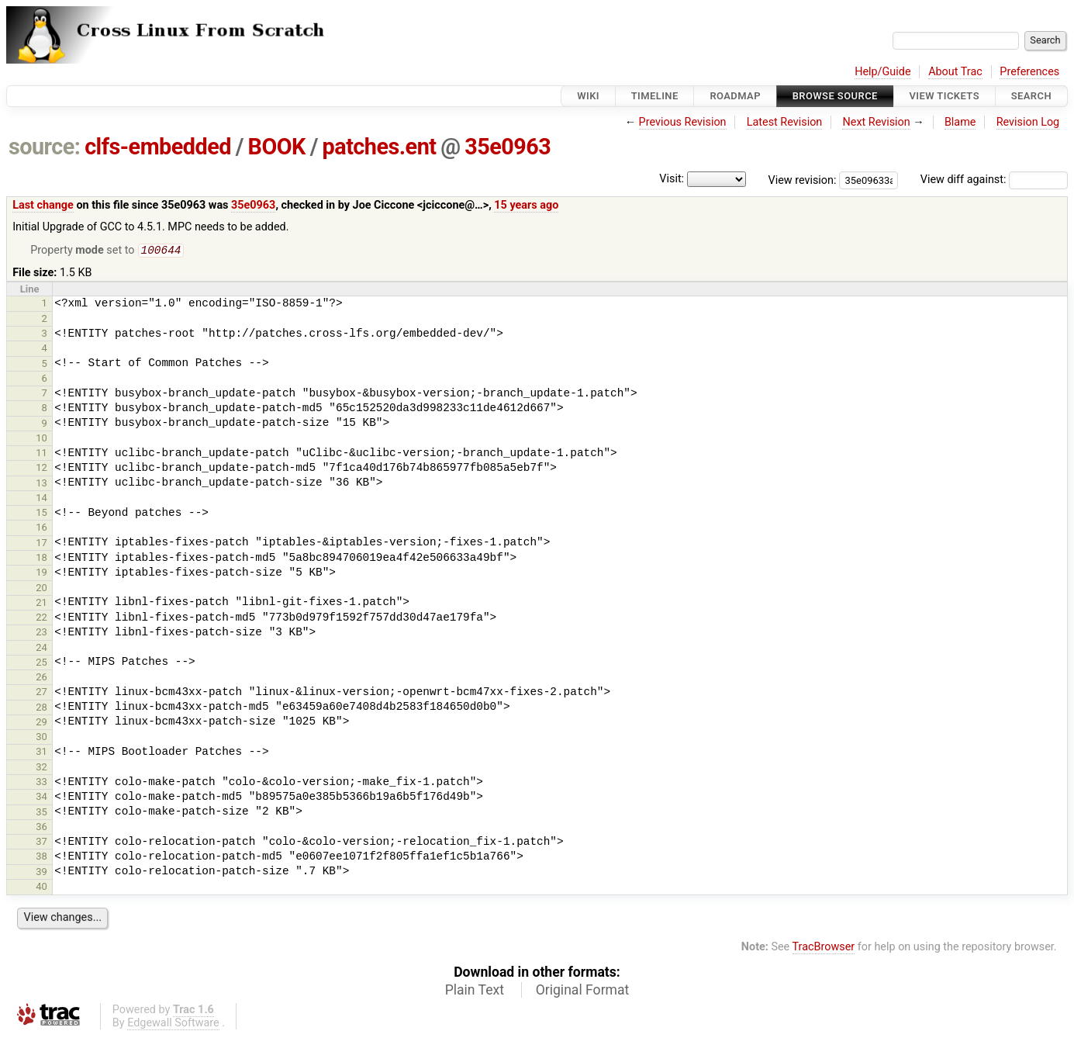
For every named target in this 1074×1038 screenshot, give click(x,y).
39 (41, 873)
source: (45, 146)
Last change (43, 205)
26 (41, 678)
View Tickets (944, 96)
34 (41, 798)
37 (41, 843)
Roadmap (735, 96)
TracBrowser (824, 948)
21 (41, 604)
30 (41, 738)
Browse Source (835, 96)
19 (41, 574)
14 (41, 499)
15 (41, 514)
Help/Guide (882, 71)
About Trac (955, 71)
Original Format (583, 991)
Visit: (671, 178)
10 (41, 439)
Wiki (588, 96)
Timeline (655, 96)
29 (41, 723)
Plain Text (474, 991)
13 (41, 484)
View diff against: (994, 179)
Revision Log (1028, 122)
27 (41, 693)
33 (41, 783)
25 (41, 664)
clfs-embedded (158, 146)
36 (41, 828)
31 (41, 753)
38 (41, 857)
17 (41, 544)
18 (41, 559)
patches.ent (380, 146)
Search (1031, 96)
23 (41, 633)
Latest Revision (785, 122)
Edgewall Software (173, 1024)
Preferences (1029, 71)
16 (41, 529)
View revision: (802, 179)
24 (41, 649)
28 (41, 708)
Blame (960, 122)
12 (41, 469)
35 (41, 813)
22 (41, 619)
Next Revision (876, 122)
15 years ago (526, 205)
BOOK (277, 146)
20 (41, 589)
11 (41, 454)
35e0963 (507, 146)
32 (41, 768)
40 (41, 888)
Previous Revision (683, 122)
